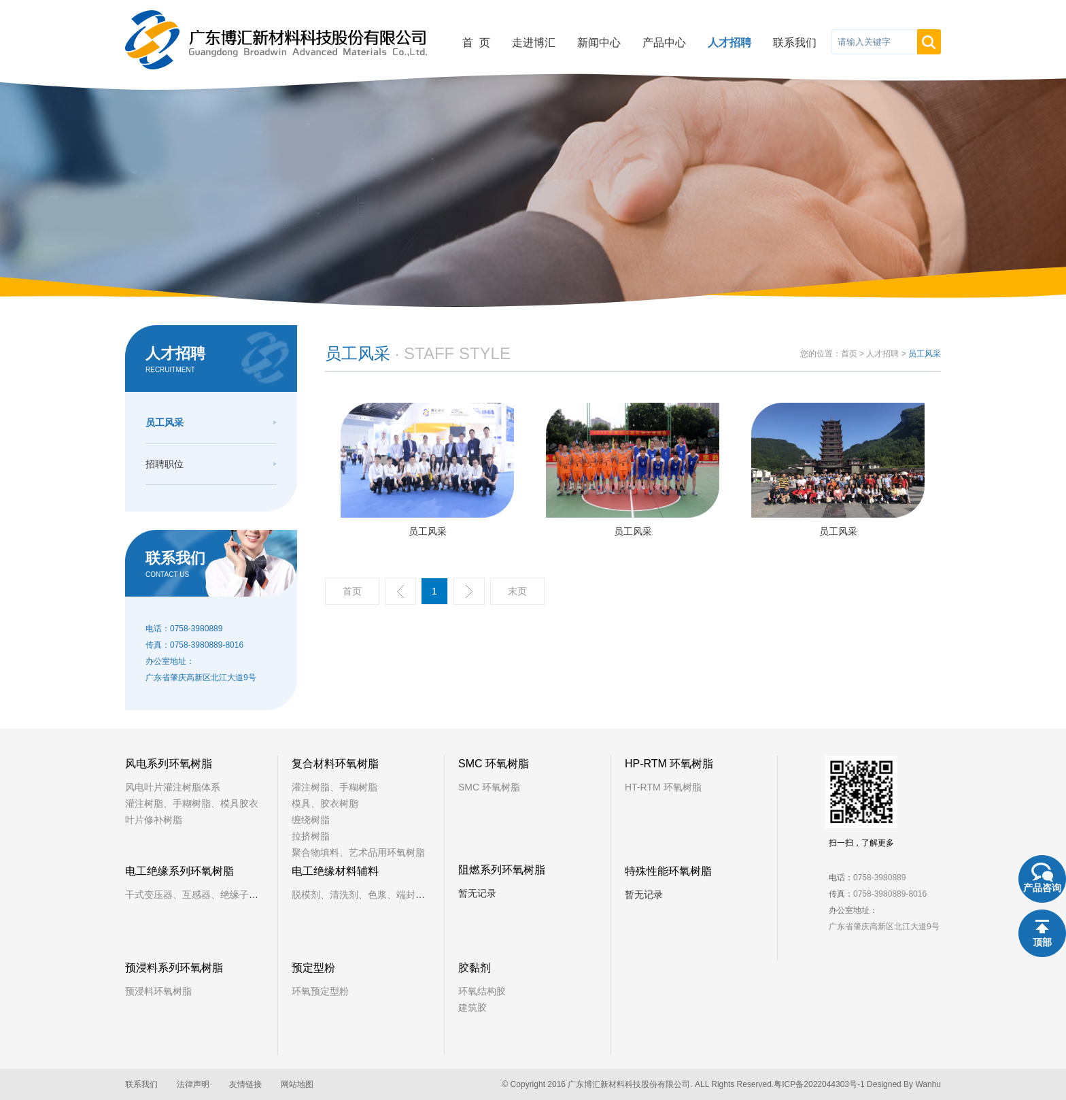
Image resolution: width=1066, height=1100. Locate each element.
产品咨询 (1042, 887)
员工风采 (164, 422)
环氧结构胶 (482, 991)
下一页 (469, 591)
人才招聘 (729, 42)
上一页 (400, 591)
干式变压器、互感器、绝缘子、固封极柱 (210, 894)
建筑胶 (472, 1007)
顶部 (1042, 942)
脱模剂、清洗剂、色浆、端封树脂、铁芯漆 (382, 894)
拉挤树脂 (311, 836)
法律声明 (193, 1084)
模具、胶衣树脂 (325, 803)
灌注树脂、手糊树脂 (334, 787)
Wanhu (928, 1084)
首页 (849, 354)
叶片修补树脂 (153, 819)
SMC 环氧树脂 (489, 787)
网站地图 (297, 1084)
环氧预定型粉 (320, 991)
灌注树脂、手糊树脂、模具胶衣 (191, 803)
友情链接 (245, 1084)
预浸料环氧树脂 (158, 991)
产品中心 (664, 42)
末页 (517, 591)
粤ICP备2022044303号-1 (819, 1084)
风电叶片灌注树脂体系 (172, 787)
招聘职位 (164, 464)
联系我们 (794, 42)
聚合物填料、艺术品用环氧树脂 (358, 852)
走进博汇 (533, 42)
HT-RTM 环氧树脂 (663, 787)
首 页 (476, 42)
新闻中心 (599, 42)
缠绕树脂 (311, 819)
